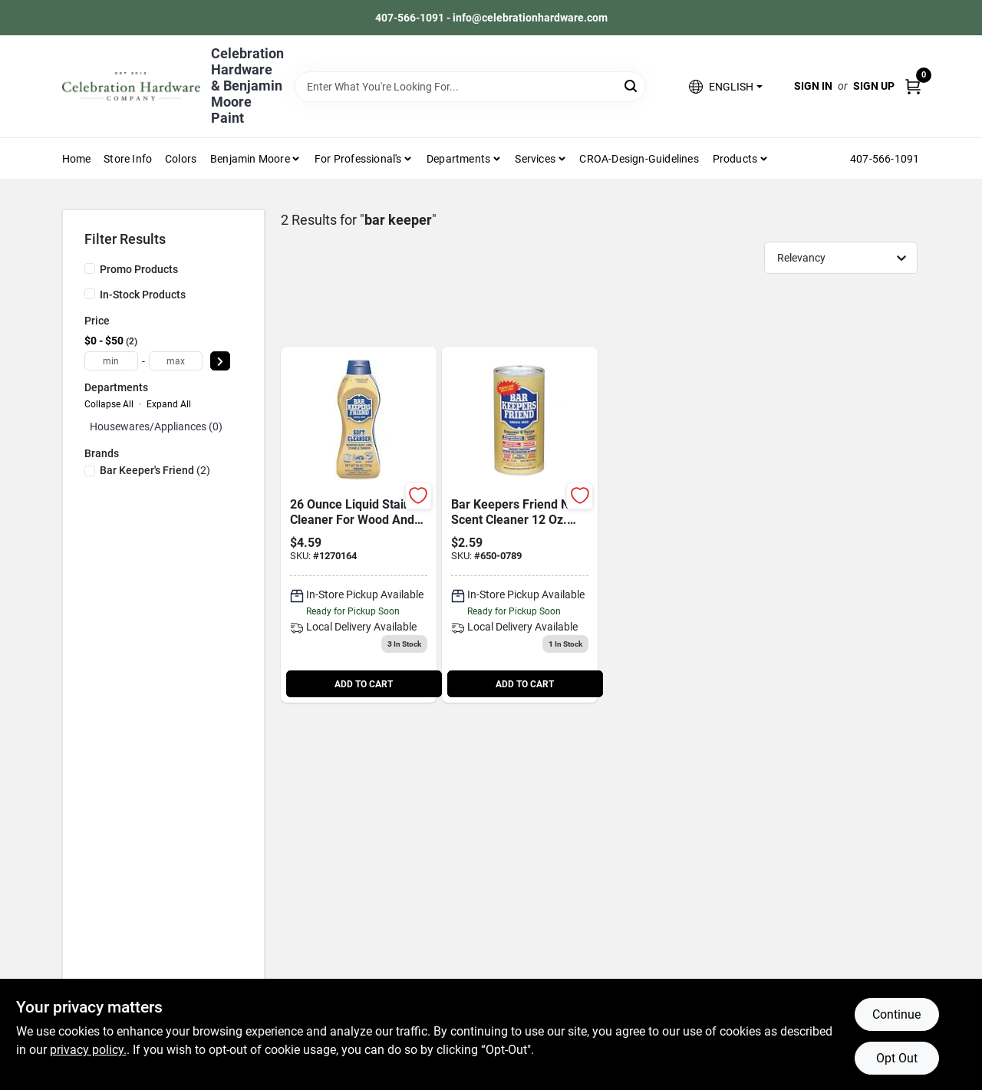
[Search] (632, 85)
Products (735, 159)
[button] (725, 86)
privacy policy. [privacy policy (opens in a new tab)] (88, 1049)
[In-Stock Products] (89, 293)
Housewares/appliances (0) (156, 426)
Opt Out (897, 1058)
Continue (896, 1014)
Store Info (128, 159)
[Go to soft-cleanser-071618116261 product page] (359, 525)
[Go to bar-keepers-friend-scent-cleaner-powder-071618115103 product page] (520, 525)
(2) (155, 470)
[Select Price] (220, 360)
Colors (180, 159)
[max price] (176, 360)
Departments (458, 159)
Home (76, 159)
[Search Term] (470, 86)
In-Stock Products (143, 294)
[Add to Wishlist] (418, 495)
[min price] (111, 360)
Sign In (813, 86)
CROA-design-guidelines (638, 159)
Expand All (169, 404)
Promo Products (139, 269)
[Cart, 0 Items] (913, 86)
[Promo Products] (89, 268)
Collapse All (108, 404)
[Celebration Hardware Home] (131, 86)
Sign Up (874, 86)
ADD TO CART (363, 684)
